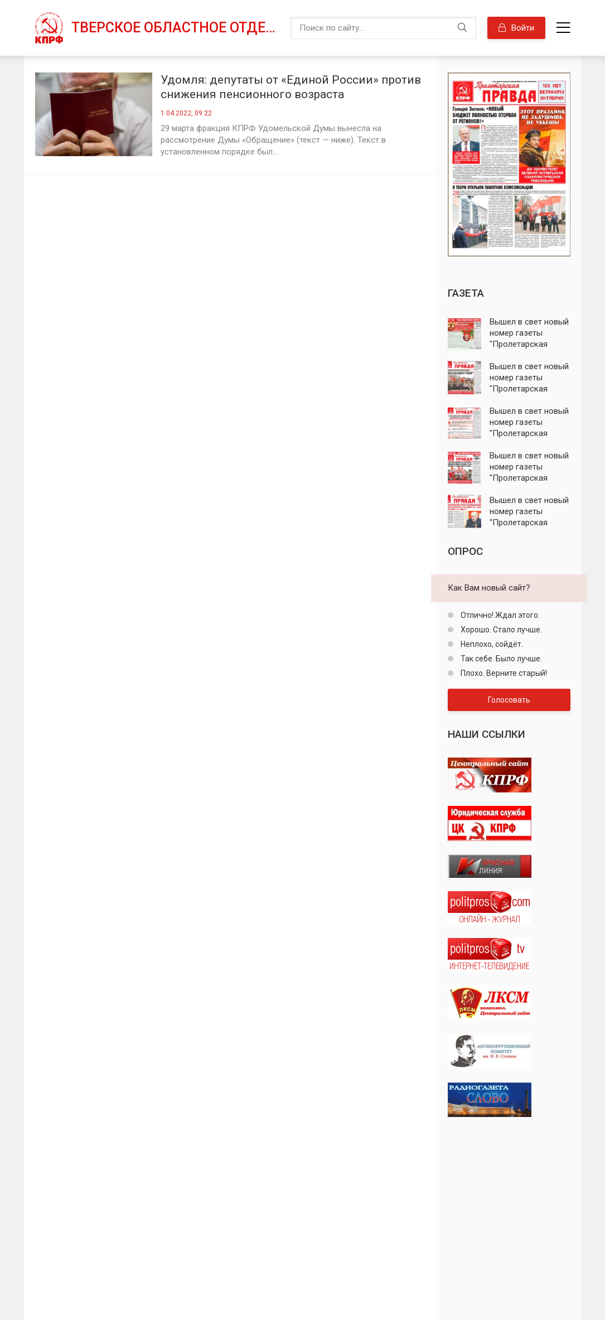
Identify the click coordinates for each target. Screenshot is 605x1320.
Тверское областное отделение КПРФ (175, 28)
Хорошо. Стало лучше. (500, 629)
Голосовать (509, 699)
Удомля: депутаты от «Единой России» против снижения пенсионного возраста (291, 87)
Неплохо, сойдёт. (491, 644)
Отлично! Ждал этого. (499, 615)
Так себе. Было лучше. (500, 658)
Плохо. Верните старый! (503, 673)
